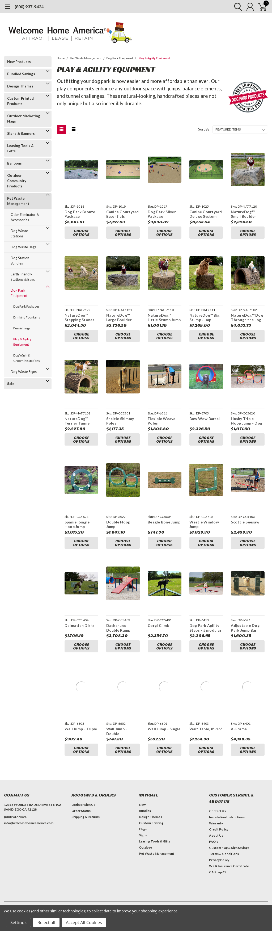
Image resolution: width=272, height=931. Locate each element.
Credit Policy (218, 829)
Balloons (14, 163)
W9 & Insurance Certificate (229, 866)
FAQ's (213, 842)
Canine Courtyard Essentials (122, 214)
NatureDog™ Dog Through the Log (247, 317)
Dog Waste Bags (23, 247)
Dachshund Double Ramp (118, 627)
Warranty (216, 823)
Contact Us (217, 811)
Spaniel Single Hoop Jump (77, 524)
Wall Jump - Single (164, 729)
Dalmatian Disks (80, 625)
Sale (10, 383)
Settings (18, 922)
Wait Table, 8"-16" (205, 729)
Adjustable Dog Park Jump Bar (245, 627)
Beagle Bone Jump (164, 522)
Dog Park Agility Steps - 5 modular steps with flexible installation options (205, 627)
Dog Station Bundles (20, 260)
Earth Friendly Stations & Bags (23, 277)
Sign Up (89, 805)
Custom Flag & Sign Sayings (229, 848)
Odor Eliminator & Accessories (25, 217)
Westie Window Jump (204, 524)
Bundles (145, 811)
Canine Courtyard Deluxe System (205, 214)
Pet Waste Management (18, 201)
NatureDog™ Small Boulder (243, 214)
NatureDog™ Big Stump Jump (204, 317)
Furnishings (21, 328)
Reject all (46, 922)
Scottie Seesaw (245, 522)
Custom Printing (151, 823)
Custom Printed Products (20, 101)
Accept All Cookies (84, 922)
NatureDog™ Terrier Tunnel (78, 421)
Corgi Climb (158, 625)
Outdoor (145, 847)
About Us (216, 835)
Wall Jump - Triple (81, 729)
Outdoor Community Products (16, 180)
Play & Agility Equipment (22, 341)
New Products (19, 62)
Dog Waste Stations (19, 233)
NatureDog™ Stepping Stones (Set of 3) (80, 317)
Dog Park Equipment (19, 293)
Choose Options (81, 232)
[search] (237, 6)
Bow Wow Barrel (204, 418)
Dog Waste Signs (24, 372)
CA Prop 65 (217, 872)
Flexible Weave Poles (162, 421)
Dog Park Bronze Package (80, 214)
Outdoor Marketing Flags (23, 118)
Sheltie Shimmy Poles (120, 421)
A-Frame (239, 729)
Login (75, 805)
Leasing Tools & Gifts (20, 148)
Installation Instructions (227, 817)
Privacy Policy (219, 860)
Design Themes (20, 86)
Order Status (81, 811)
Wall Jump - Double (116, 731)
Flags (143, 829)
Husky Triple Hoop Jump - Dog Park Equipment (246, 421)
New (142, 805)
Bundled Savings (21, 74)
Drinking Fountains (26, 317)
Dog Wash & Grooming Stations (26, 358)
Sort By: (204, 129)
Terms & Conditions (224, 854)
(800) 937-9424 (29, 6)
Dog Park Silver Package (162, 214)
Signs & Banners (21, 133)
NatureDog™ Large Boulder (119, 317)
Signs (143, 835)
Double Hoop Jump (118, 524)
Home (61, 58)
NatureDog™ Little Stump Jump (164, 317)
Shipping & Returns (85, 817)
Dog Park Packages (26, 306)
